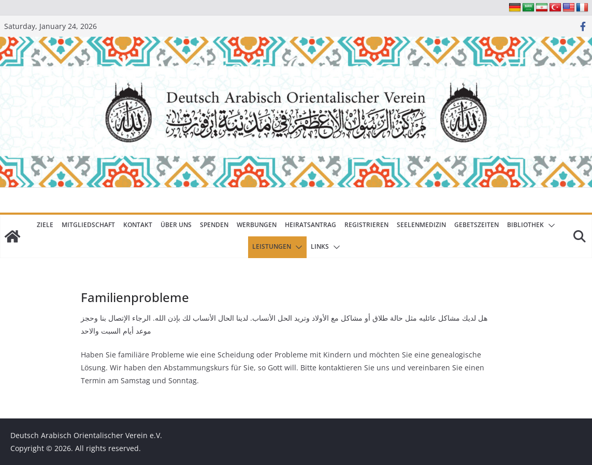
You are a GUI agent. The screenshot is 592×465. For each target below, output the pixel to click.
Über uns (176, 224)
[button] (549, 225)
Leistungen (271, 246)
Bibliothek (525, 224)
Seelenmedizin (421, 224)
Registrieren (366, 224)
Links (320, 246)
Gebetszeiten (476, 224)
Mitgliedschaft (88, 224)
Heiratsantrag (310, 224)
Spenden (214, 224)
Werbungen (257, 224)
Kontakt (137, 224)
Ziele (45, 224)
